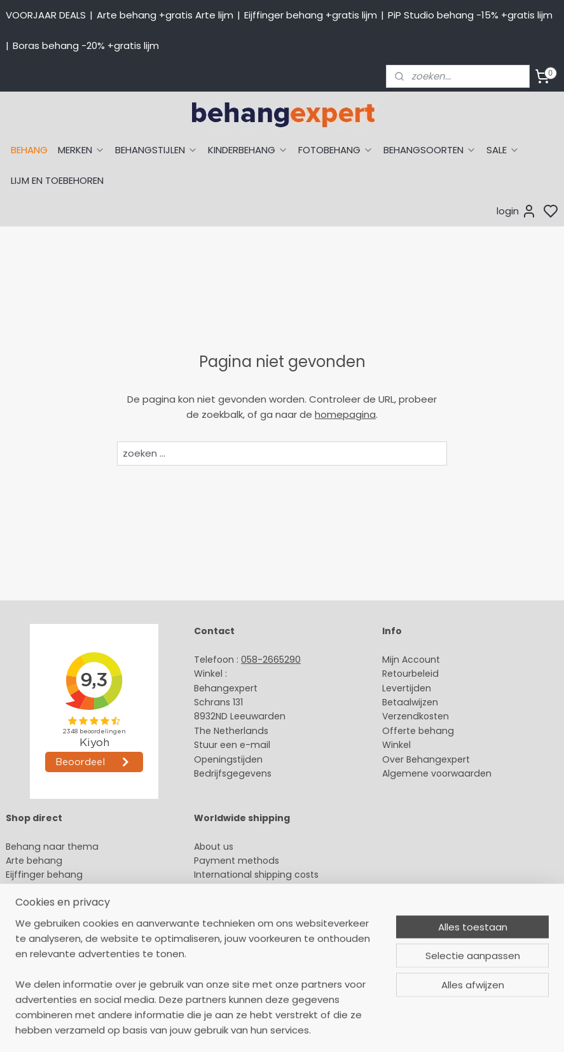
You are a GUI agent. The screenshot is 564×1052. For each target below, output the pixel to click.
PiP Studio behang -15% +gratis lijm (470, 15)
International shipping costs (256, 874)
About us (213, 846)
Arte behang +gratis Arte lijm (165, 15)
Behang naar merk (48, 903)
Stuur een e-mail (233, 744)
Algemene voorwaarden (437, 773)
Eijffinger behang (44, 874)
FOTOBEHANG (335, 149)
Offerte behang (418, 730)
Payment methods (236, 860)
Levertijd (401, 688)
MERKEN (81, 149)
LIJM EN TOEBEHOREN (57, 180)
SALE (502, 149)
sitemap (375, 1028)
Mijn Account (411, 659)
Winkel (396, 744)
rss (402, 1028)
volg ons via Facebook (263, 903)
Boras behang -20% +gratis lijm (86, 45)
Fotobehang (33, 960)
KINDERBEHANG (248, 149)
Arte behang (34, 860)
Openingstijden (228, 759)
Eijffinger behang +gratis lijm (310, 15)
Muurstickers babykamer (61, 931)
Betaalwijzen (410, 702)
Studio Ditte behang (51, 889)
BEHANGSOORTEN (429, 149)
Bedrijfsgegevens (233, 773)
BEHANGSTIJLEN (156, 149)
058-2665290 (271, 659)
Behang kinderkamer (53, 917)
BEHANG (29, 149)
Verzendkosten (415, 716)
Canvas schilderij (44, 974)
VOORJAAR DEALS (46, 15)
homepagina (345, 414)
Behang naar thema (52, 846)
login (517, 211)
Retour (396, 673)
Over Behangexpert (426, 759)
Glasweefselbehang (50, 945)
